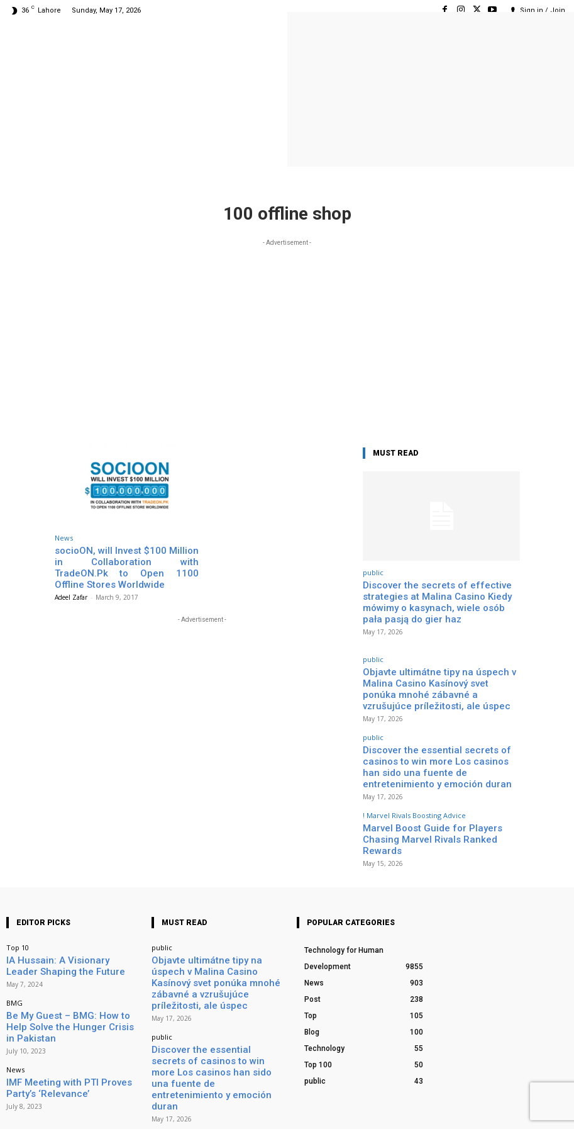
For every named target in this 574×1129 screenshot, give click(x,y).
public (373, 572)
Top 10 (17, 883)
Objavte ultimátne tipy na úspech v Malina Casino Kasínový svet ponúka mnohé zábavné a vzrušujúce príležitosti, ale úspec (440, 673)
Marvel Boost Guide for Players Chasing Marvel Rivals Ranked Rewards (439, 784)
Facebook (420, 1103)
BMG (14, 933)
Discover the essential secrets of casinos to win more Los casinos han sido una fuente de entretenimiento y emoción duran (440, 730)
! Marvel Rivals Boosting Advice (414, 768)
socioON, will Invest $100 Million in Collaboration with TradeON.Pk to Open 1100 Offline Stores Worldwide (127, 559)
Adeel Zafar (71, 581)
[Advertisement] (287, 337)
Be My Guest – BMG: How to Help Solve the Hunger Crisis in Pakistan (69, 948)
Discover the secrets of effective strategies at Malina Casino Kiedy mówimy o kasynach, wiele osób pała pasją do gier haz (441, 599)
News (64, 537)
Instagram (488, 1103)
